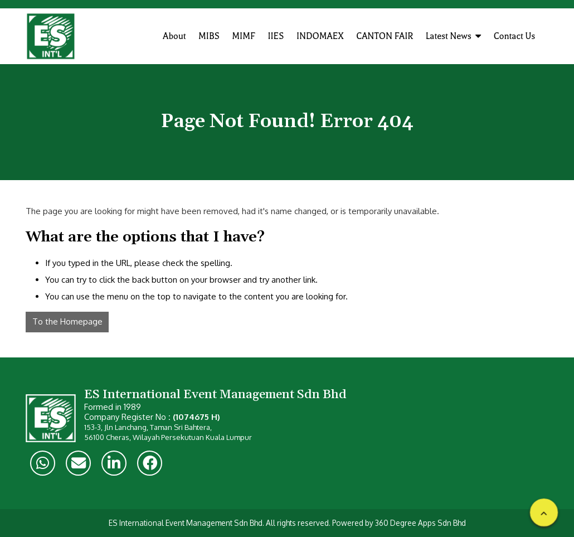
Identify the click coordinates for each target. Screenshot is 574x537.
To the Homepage (67, 321)
